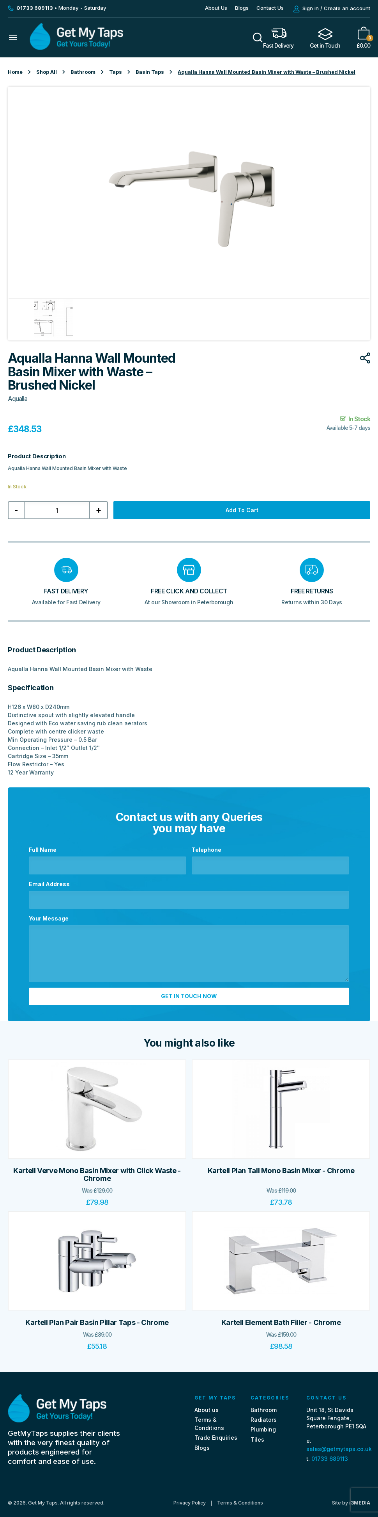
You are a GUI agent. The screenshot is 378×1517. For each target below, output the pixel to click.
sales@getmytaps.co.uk (339, 1445)
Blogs (242, 8)
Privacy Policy (189, 1498)
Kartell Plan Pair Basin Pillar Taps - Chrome (97, 1318)
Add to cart (242, 510)
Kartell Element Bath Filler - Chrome (281, 1318)
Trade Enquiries (215, 1433)
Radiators (264, 1415)
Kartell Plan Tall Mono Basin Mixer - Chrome (281, 1166)
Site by (351, 1498)
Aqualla (17, 398)
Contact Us (270, 8)
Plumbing (263, 1425)
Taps (115, 72)
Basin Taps (150, 72)
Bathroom (83, 72)
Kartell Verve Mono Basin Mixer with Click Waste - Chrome (97, 1170)
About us (206, 1405)
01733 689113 (329, 1454)
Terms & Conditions (240, 1498)
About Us (216, 8)
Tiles (257, 1435)
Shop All (46, 72)
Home (15, 72)
